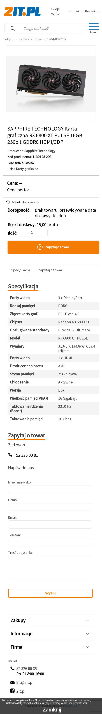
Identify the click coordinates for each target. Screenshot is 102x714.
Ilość (12, 233)
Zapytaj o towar (50, 270)
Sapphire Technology (39, 151)
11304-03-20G (55, 39)
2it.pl (8, 39)
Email (12, 517)
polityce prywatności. (75, 703)
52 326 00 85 (26, 668)
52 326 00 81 (27, 455)
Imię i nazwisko (19, 482)
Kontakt (74, 11)
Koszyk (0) (92, 11)
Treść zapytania (20, 552)
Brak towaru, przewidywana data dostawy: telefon (65, 212)
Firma (12, 499)
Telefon (14, 535)
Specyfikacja (20, 270)
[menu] (94, 28)
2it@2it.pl (24, 682)
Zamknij (52, 709)
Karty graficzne (29, 39)
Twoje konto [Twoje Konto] (55, 11)
